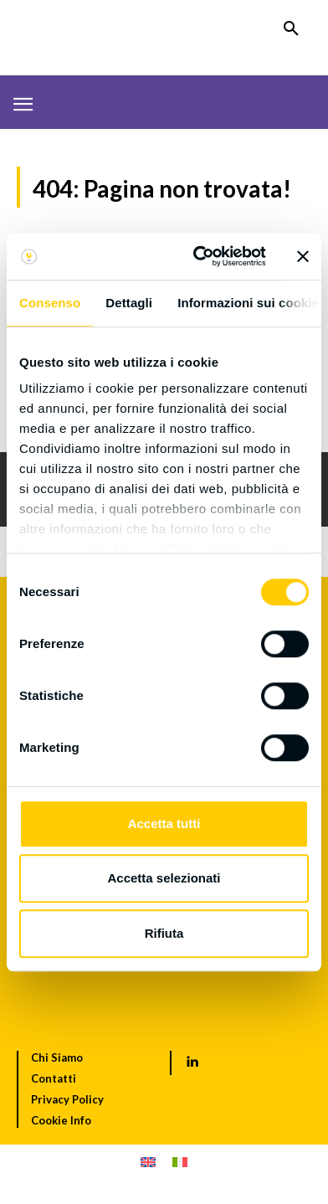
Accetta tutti (164, 823)
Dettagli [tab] (128, 303)
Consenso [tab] (49, 303)
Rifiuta (164, 933)
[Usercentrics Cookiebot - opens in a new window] (199, 256)
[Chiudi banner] (303, 256)
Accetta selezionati (163, 878)
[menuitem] (148, 1161)
